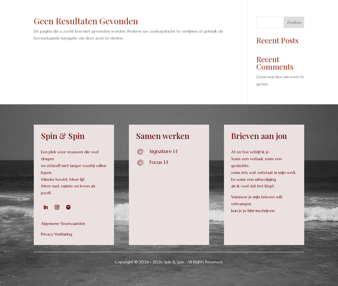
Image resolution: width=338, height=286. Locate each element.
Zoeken (294, 22)
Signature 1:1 (164, 151)
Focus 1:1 (159, 162)
